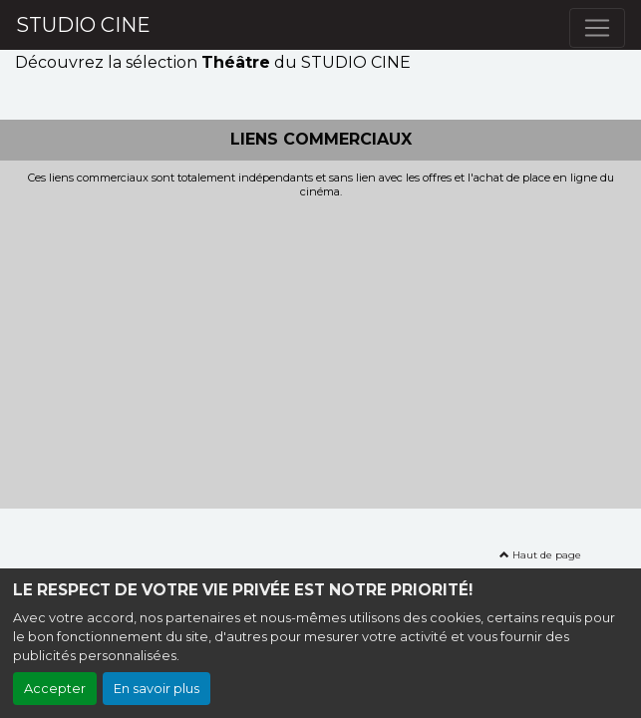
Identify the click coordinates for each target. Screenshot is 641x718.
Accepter (55, 688)
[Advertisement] (320, 348)
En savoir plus (156, 688)
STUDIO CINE (83, 25)
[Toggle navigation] (597, 28)
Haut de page (540, 554)
